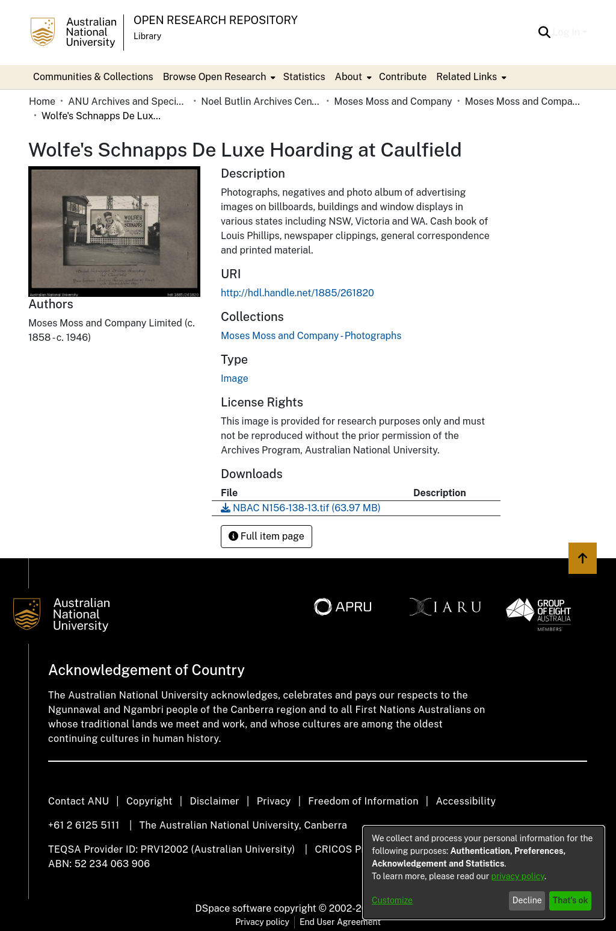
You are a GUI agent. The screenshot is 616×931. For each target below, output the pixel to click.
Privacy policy (262, 922)
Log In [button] (567, 32)
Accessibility (466, 801)
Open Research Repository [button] (216, 20)
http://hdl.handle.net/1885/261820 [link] (297, 293)
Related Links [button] (466, 77)
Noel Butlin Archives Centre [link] (261, 101)
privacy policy (517, 876)
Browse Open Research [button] (214, 77)
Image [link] (234, 378)
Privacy (274, 801)
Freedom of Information (363, 801)
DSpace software (234, 908)
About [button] (348, 77)
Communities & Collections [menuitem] (93, 77)
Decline (527, 900)
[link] (311, 335)
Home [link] (42, 101)
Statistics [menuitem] (304, 77)
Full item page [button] (266, 536)
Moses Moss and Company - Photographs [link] (525, 101)
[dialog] (483, 872)
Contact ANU (78, 801)
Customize (392, 900)
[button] (544, 32)
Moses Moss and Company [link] (393, 101)
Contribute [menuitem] (403, 77)
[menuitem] (218, 77)
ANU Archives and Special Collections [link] (128, 101)
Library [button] (147, 36)
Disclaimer (214, 801)
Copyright (149, 801)
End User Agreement (340, 922)
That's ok (570, 900)
